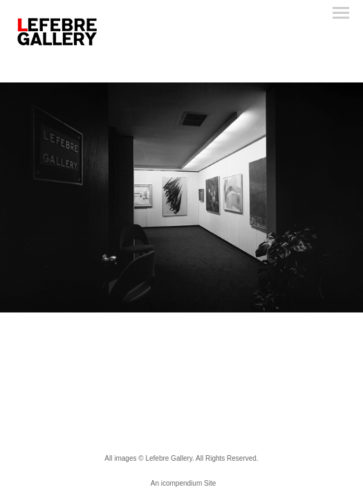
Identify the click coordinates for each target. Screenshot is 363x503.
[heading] (57, 45)
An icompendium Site (183, 483)
